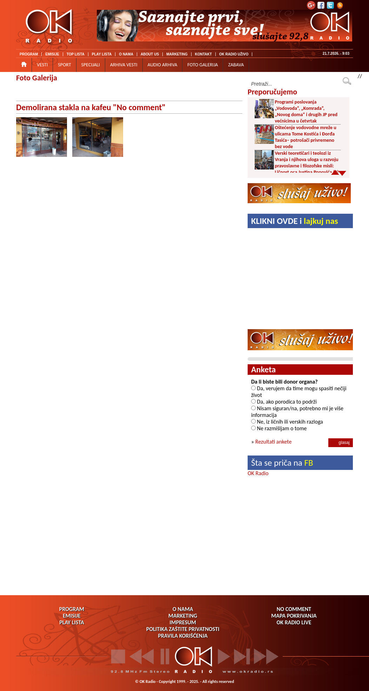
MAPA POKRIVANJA (293, 615)
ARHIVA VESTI (123, 65)
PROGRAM (29, 54)
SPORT (64, 65)
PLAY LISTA (102, 54)
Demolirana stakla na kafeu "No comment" (91, 107)
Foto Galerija (36, 77)
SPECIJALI (90, 65)
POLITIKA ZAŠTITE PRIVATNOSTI (183, 629)
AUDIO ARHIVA (162, 65)
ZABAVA (236, 65)
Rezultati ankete (273, 441)
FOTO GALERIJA (202, 65)
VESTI (42, 65)
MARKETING (177, 54)
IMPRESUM (182, 622)
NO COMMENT (294, 609)
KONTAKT (203, 54)
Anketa (263, 369)
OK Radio (258, 473)
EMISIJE (52, 54)
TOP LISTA (76, 54)
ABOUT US (150, 54)
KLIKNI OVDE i (294, 220)
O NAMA (126, 54)
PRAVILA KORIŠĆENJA (183, 635)
